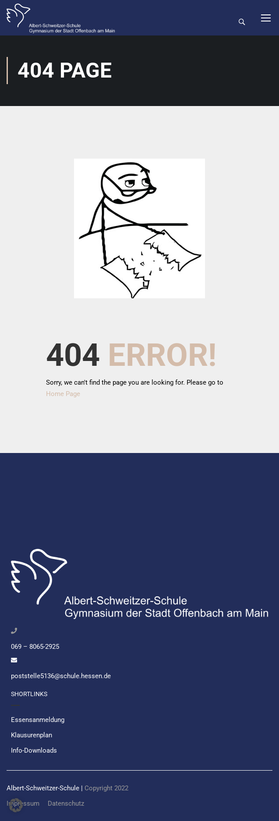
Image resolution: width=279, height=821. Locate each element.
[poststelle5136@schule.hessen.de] (14, 660)
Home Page (63, 395)
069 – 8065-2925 (35, 647)
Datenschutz (66, 803)
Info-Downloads (34, 750)
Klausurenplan (31, 735)
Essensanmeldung (37, 720)
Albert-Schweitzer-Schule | (46, 788)
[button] (16, 805)
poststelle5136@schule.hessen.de (61, 676)
